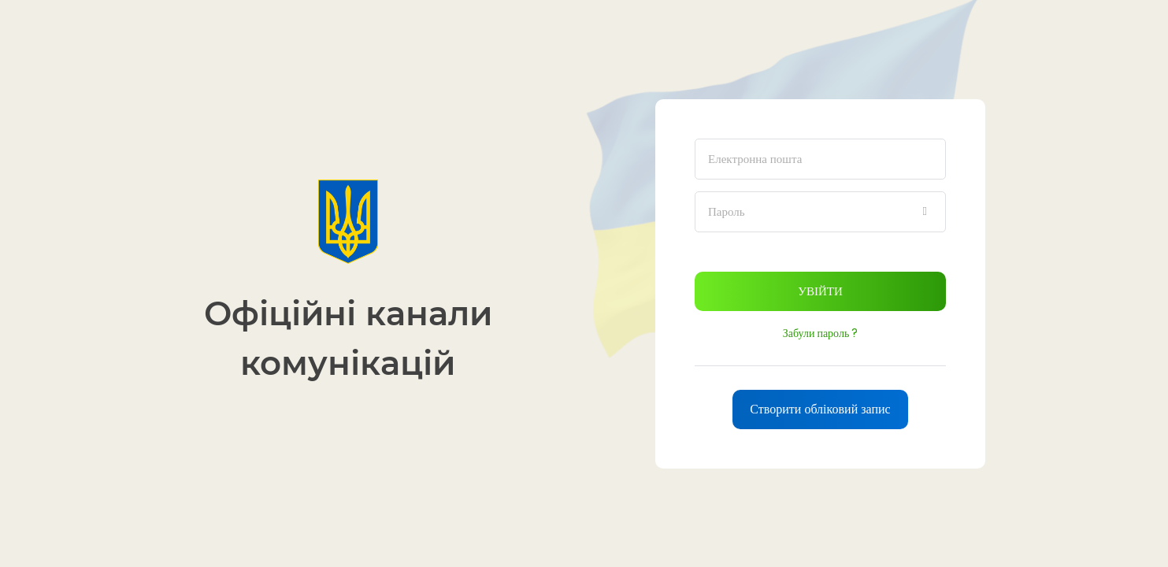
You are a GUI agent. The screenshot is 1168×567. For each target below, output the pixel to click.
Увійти (820, 291)
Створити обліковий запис (820, 409)
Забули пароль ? (820, 333)
